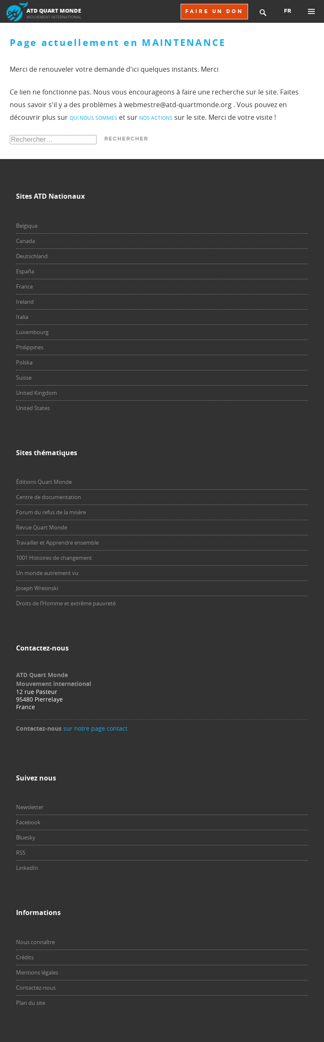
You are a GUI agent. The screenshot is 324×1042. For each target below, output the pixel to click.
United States (33, 408)
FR (287, 11)
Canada (25, 241)
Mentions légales (37, 972)
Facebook (28, 822)
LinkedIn (27, 868)
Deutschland (32, 256)
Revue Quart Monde (41, 527)
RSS (20, 852)
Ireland (25, 301)
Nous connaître (35, 942)
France (24, 286)
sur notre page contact (95, 728)
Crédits (25, 957)
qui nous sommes (93, 117)
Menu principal (311, 11)
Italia (22, 317)
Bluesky (25, 837)
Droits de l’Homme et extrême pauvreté (66, 603)
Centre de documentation (48, 497)
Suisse (24, 377)
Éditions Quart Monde (44, 482)
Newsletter (29, 807)
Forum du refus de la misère (51, 512)
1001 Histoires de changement (54, 557)
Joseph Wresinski (37, 588)
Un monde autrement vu (47, 573)
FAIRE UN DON (214, 11)
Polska (24, 362)
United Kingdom (36, 393)
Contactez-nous (36, 987)
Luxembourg (32, 332)
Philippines (29, 347)
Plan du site (30, 1003)
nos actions (156, 117)
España (25, 271)
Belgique (27, 225)
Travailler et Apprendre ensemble (57, 542)
